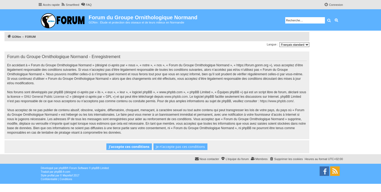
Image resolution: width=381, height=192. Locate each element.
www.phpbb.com (176, 97)
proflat (51, 175)
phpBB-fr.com (62, 171)
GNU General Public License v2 (46, 97)
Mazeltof (68, 175)
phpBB (63, 168)
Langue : (272, 44)
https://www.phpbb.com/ (276, 101)
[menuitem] (70, 5)
